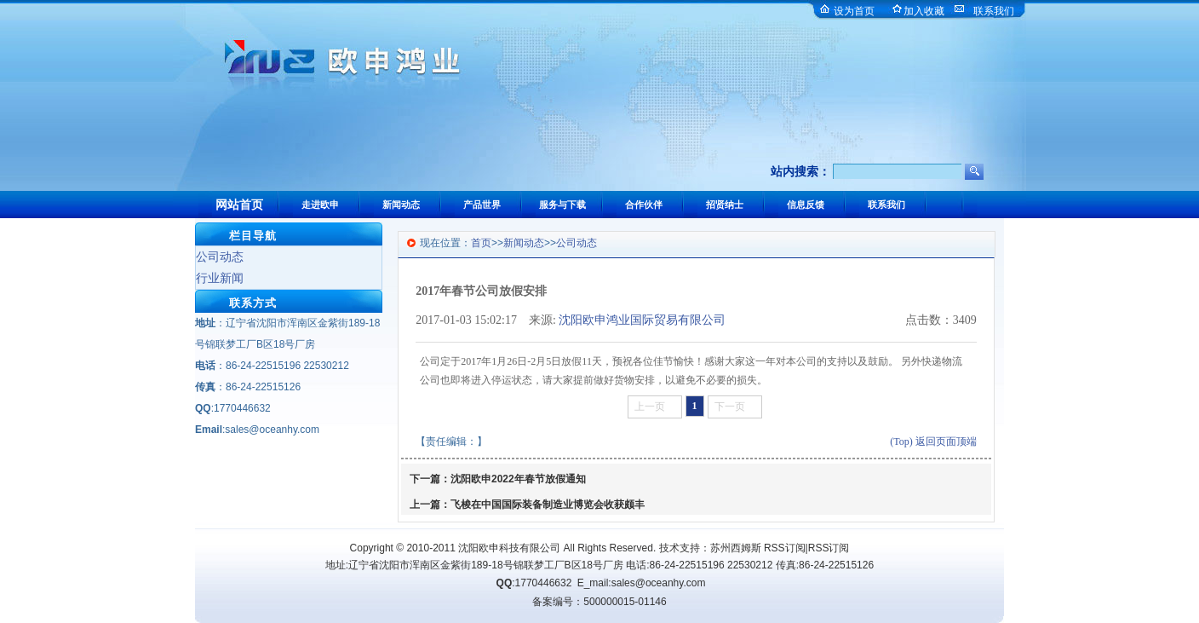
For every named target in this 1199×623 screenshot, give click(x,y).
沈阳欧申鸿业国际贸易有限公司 (642, 320)
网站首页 (239, 204)
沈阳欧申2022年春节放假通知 (518, 479)
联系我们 (993, 11)
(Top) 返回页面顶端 (933, 441)
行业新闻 (220, 278)
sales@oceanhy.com (658, 583)
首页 (481, 243)
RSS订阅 (785, 548)
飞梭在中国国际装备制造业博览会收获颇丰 (547, 505)
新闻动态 (523, 243)
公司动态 (220, 256)
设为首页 (854, 11)
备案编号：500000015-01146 (599, 602)
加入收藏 (924, 11)
